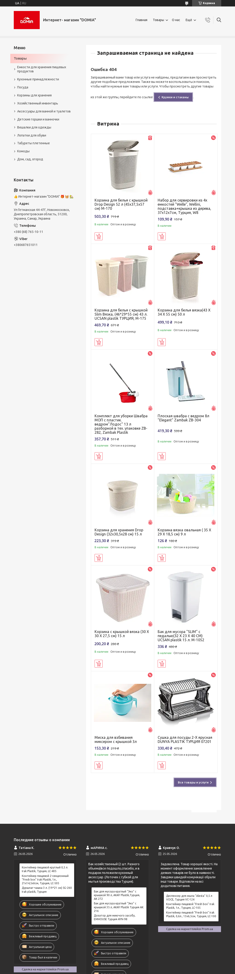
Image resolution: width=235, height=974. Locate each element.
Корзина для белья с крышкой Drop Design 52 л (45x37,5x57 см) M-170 (121, 204)
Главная (141, 20)
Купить (99, 236)
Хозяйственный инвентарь (37, 103)
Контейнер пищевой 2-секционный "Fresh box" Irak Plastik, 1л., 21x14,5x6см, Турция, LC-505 (45, 879)
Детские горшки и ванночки (38, 119)
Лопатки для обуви (31, 135)
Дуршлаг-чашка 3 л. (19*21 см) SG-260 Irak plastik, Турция (47, 889)
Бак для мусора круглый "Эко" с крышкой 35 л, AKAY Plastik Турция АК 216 (118, 907)
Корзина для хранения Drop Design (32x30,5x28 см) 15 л (119, 532)
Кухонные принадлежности (38, 79)
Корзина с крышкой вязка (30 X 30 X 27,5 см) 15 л (122, 634)
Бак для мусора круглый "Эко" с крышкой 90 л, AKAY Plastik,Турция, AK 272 (117, 895)
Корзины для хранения (34, 95)
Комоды (23, 151)
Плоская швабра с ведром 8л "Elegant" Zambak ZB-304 (183, 418)
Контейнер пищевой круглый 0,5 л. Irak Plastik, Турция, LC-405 (45, 869)
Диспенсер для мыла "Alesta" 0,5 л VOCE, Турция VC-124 (189, 897)
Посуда (22, 87)
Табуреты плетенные (33, 143)
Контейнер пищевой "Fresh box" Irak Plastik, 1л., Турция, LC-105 (190, 906)
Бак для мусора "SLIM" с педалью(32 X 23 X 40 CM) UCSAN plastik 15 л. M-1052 (181, 636)
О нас (176, 20)
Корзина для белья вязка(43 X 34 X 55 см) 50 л (184, 312)
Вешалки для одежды (34, 127)
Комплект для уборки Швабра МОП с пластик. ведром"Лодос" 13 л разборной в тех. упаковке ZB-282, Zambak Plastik (121, 424)
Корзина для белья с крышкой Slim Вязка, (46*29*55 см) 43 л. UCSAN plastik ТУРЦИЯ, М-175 (121, 314)
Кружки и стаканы (175, 97)
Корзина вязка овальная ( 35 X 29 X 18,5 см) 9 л (184, 532)
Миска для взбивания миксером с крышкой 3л (116, 739)
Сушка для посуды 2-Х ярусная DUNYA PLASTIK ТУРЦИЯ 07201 (185, 739)
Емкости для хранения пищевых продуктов (41, 69)
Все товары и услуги (193, 782)
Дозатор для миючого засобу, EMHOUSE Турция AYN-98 (114, 917)
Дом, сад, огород (30, 159)
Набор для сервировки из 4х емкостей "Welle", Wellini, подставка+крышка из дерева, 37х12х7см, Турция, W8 (184, 206)
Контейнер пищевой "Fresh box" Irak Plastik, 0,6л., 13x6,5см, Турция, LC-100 (191, 914)
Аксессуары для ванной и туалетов (44, 111)
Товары (158, 20)
